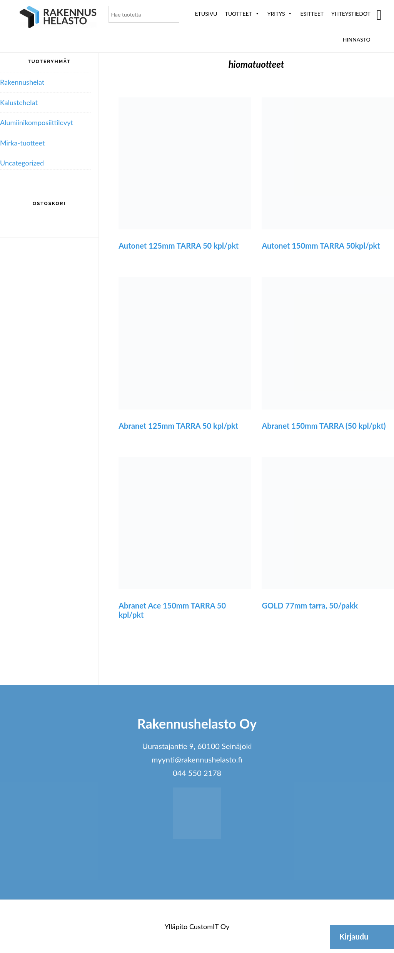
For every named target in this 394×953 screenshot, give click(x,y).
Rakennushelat (22, 82)
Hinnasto (357, 39)
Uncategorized (22, 163)
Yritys (280, 13)
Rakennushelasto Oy (58, 18)
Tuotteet (242, 13)
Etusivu (206, 13)
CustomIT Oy (209, 926)
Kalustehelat (19, 102)
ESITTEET (312, 13)
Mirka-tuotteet (22, 143)
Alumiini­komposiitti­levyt (36, 122)
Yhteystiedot (351, 13)
